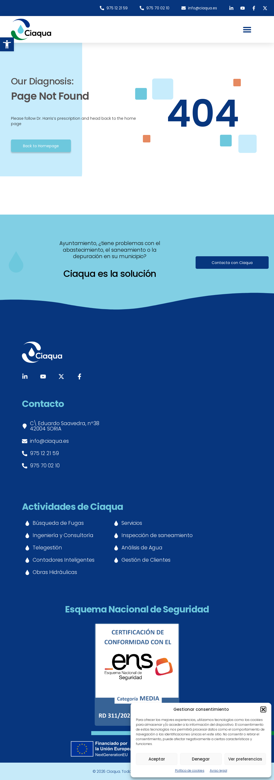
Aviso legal (218, 770)
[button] (7, 44)
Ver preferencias (245, 759)
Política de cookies (189, 770)
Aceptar (157, 759)
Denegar (201, 759)
